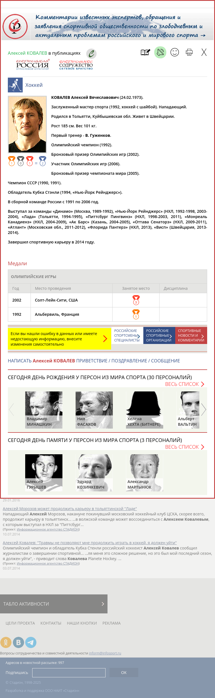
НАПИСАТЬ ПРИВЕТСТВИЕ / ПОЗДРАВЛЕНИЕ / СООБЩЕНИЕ (94, 363)
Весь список (182, 386)
